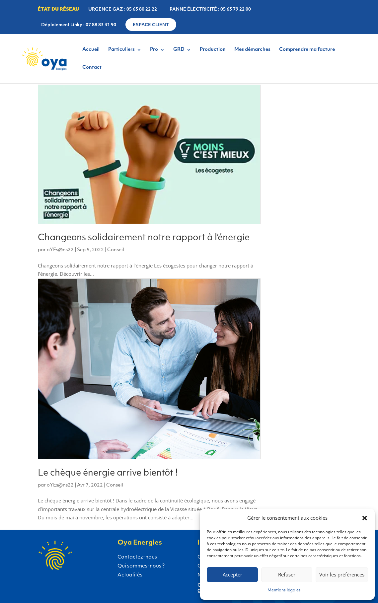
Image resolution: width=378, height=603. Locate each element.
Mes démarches (252, 49)
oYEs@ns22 (60, 250)
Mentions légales (284, 590)
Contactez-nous (137, 557)
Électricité (35, 563)
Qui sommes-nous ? (141, 566)
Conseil (115, 250)
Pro (154, 49)
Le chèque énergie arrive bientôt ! (108, 473)
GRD (179, 49)
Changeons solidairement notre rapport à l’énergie (144, 238)
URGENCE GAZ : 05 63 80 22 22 (122, 9)
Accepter (232, 574)
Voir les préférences (341, 574)
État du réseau (58, 9)
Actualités (129, 575)
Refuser (286, 574)
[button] (364, 518)
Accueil (91, 49)
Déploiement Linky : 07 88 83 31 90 (78, 25)
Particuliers (121, 49)
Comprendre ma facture (307, 49)
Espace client (151, 25)
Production (213, 49)
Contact (92, 67)
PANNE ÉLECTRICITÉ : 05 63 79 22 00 (210, 9)
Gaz (72, 563)
